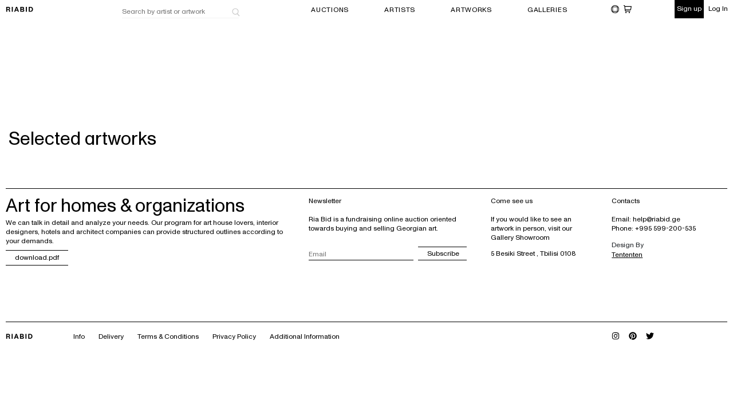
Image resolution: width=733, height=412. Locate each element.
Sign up (689, 9)
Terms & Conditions (168, 337)
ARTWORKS (471, 10)
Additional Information (305, 337)
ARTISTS (399, 10)
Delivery (111, 337)
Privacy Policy (234, 337)
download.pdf (37, 258)
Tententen (627, 255)
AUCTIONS (330, 10)
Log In (718, 9)
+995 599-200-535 (665, 228)
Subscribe (443, 254)
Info (79, 337)
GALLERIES (547, 10)
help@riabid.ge (656, 219)
